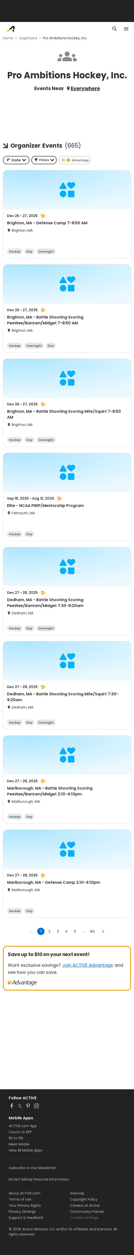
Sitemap (77, 1193)
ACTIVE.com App (23, 1125)
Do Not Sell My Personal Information (39, 1179)
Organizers (28, 38)
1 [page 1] (41, 931)
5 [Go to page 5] (75, 931)
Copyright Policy (84, 1199)
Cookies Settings (84, 1217)
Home (8, 38)
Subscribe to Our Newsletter (32, 1167)
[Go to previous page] (31, 931)
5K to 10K (16, 1138)
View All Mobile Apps (25, 1150)
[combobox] (16, 160)
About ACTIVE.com (24, 1193)
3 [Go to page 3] (58, 931)
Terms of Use (20, 1199)
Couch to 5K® (20, 1132)
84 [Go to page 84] (92, 931)
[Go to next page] (103, 931)
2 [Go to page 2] (49, 931)
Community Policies (87, 1211)
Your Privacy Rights (25, 1205)
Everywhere (85, 88)
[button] (44, 160)
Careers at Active (85, 1205)
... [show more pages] (83, 931)
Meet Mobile (19, 1144)
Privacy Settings (22, 1211)
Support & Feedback (26, 1217)
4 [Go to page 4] (66, 931)
